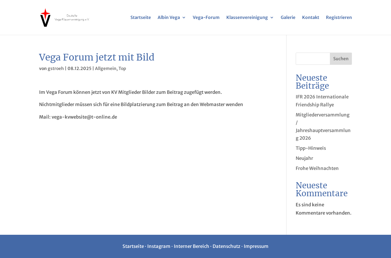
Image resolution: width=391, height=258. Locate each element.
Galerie (288, 17)
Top (122, 68)
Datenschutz (226, 246)
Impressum (256, 246)
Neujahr (304, 158)
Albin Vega (169, 17)
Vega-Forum (206, 17)
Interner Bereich (191, 246)
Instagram (158, 246)
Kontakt (310, 17)
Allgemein (105, 68)
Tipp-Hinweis (311, 148)
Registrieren (339, 17)
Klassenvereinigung (247, 17)
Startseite (140, 17)
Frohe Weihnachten (317, 168)
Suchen (341, 58)
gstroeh (56, 68)
